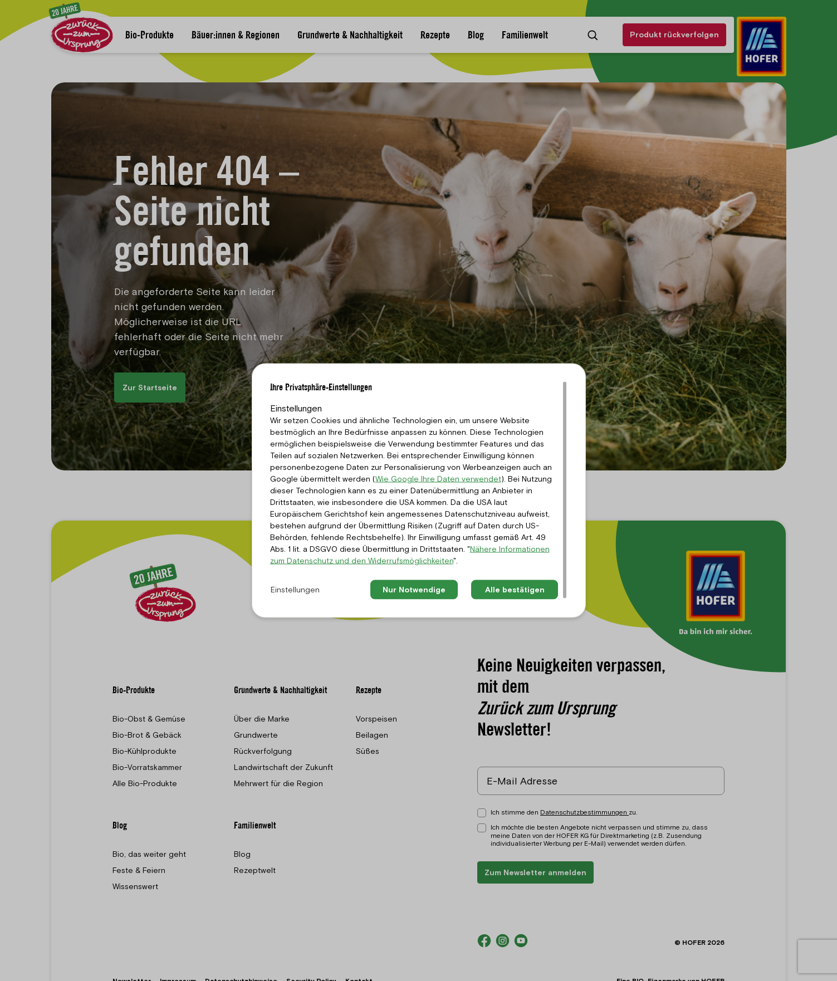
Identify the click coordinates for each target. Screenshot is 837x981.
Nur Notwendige (414, 589)
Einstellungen (295, 589)
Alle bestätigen (515, 589)
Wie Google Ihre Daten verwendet (438, 478)
